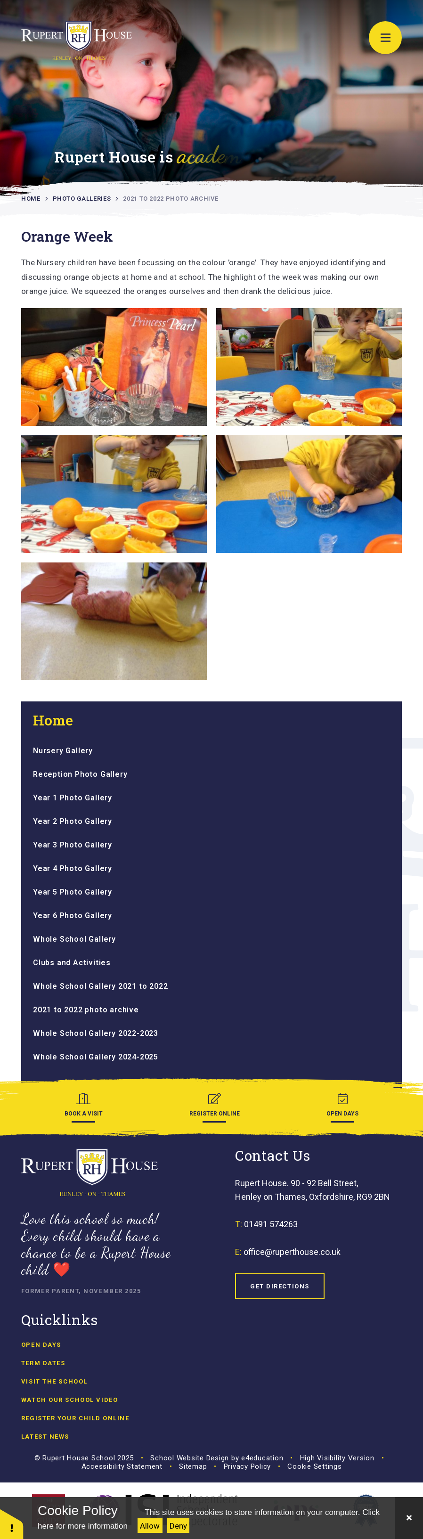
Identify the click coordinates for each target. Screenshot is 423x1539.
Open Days (41, 1344)
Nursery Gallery (63, 750)
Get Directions (279, 1286)
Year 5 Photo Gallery (72, 892)
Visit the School (54, 1381)
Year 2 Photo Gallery (72, 821)
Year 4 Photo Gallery (72, 868)
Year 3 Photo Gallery (72, 844)
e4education (262, 1458)
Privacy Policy (247, 1466)
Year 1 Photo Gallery (72, 797)
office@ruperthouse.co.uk (292, 1252)
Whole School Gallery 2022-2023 (95, 1033)
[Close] (409, 1518)
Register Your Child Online (75, 1418)
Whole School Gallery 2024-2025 (95, 1056)
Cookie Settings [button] (314, 1466)
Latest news (45, 1436)
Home (31, 198)
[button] (12, 1523)
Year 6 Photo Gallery (72, 915)
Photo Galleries (82, 198)
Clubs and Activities (72, 962)
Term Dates (43, 1363)
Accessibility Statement (122, 1466)
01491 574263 (271, 1224)
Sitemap (193, 1466)
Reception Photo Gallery (80, 774)
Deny (178, 1526)
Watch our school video (69, 1399)
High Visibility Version (337, 1458)
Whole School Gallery (74, 939)
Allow (150, 1526)
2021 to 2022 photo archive (170, 198)
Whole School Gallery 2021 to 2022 (100, 986)
